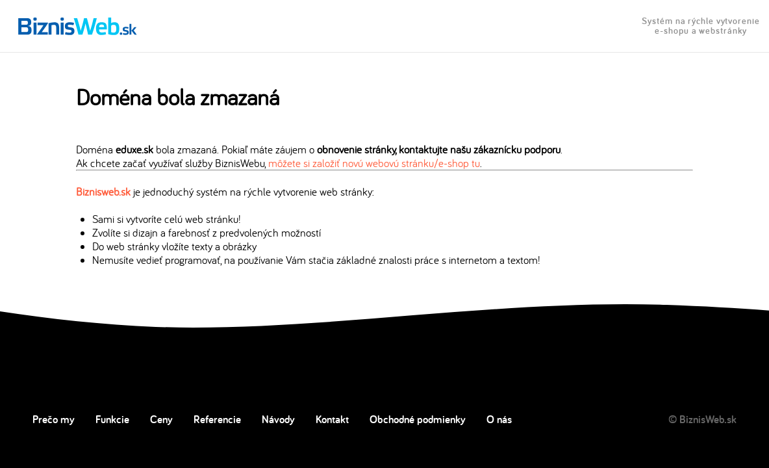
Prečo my (53, 419)
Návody (278, 419)
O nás (499, 419)
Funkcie (112, 419)
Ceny (161, 419)
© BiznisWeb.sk (702, 419)
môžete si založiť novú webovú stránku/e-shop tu (374, 163)
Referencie (217, 419)
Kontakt (332, 419)
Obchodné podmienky (418, 419)
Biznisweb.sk (103, 191)
